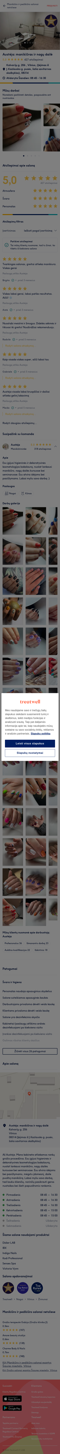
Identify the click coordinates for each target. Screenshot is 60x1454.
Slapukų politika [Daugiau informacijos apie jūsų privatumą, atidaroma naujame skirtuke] (40, 733)
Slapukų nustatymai (30, 753)
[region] (29, 727)
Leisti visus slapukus (30, 743)
